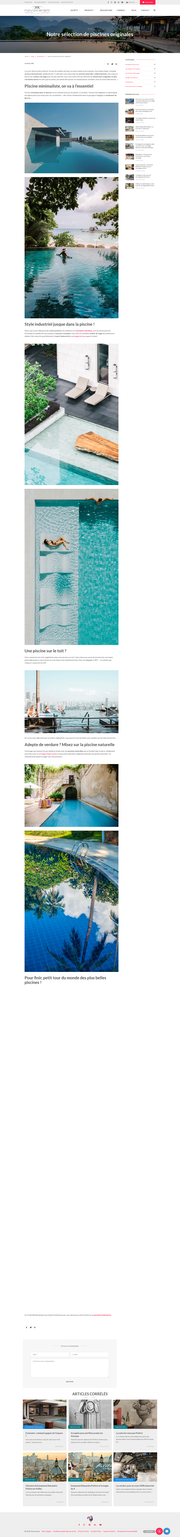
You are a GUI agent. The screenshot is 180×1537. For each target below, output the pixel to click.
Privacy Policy (83, 1531)
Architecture (41, 56)
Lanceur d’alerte (109, 1531)
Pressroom (28, 2)
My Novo (149, 1531)
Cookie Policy (96, 1531)
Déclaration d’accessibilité (127, 1531)
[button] (75, 10)
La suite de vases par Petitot (130, 1434)
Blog (32, 56)
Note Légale (46, 1531)
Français (130, 2)
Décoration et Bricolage (132, 73)
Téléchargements (40, 2)
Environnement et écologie (133, 86)
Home (26, 56)
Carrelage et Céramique (132, 69)
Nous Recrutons (53, 2)
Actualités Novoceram (132, 64)
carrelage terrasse (78, 336)
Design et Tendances (131, 77)
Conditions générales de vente (64, 1531)
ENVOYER (69, 1382)
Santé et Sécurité (67, 2)
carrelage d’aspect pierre (48, 754)
